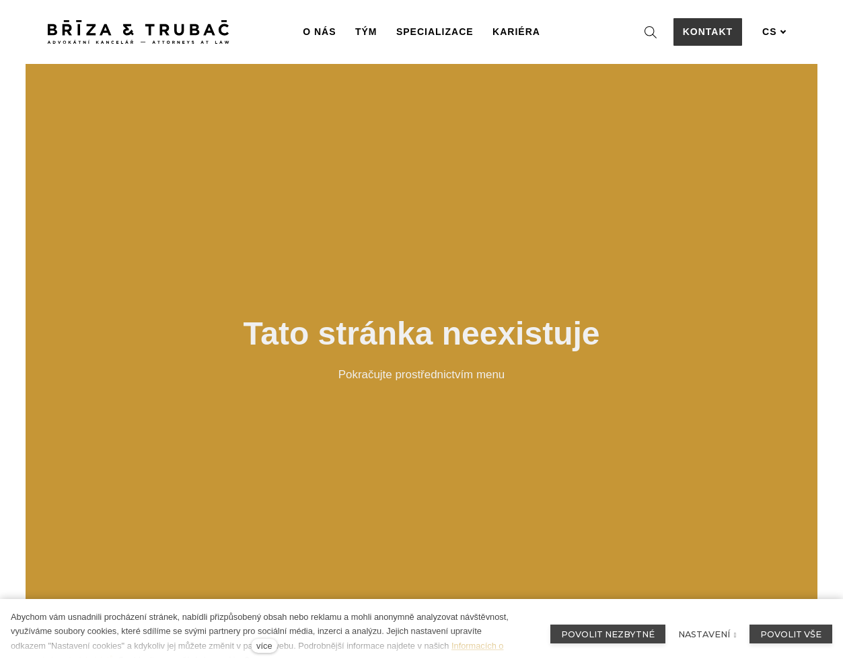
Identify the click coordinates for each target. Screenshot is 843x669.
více (264, 646)
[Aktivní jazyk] (774, 32)
